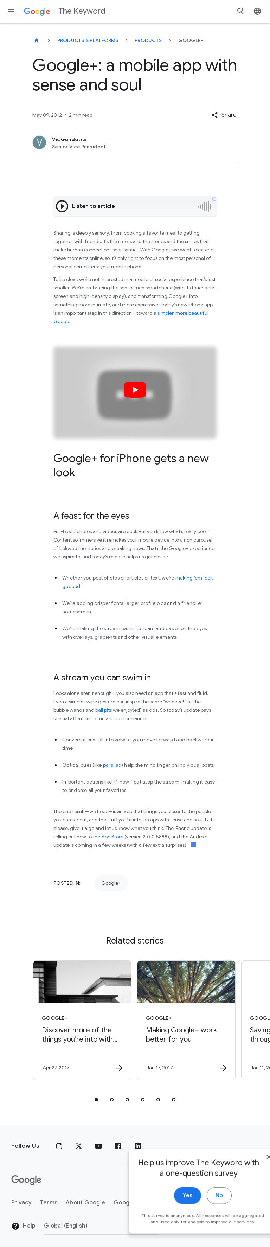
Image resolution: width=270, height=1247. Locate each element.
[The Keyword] (36, 40)
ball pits (103, 710)
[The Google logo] (26, 1180)
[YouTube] (98, 1146)
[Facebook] (118, 1146)
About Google (85, 1202)
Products (148, 40)
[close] (248, 1168)
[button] (224, 115)
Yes (167, 1206)
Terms (48, 1202)
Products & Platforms (87, 40)
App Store (112, 836)
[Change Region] (101, 1225)
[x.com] (78, 1146)
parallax (112, 765)
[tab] (96, 1099)
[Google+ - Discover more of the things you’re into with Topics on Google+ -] (82, 1020)
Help (23, 1226)
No (198, 1206)
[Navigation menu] (11, 11)
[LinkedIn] (137, 1146)
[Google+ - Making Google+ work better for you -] (186, 1020)
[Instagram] (59, 1146)
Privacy (21, 1202)
